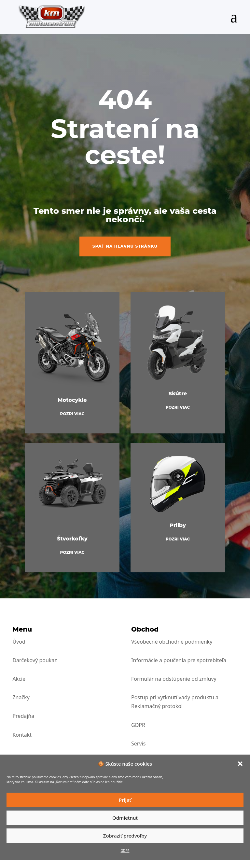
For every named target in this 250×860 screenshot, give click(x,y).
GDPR (125, 850)
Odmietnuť (125, 817)
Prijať (125, 800)
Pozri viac (72, 413)
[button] (240, 763)
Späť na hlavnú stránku (125, 246)
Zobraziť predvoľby (125, 835)
